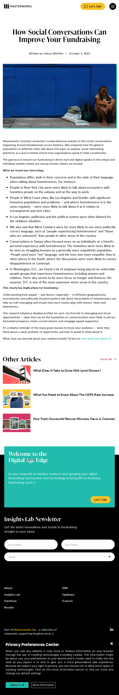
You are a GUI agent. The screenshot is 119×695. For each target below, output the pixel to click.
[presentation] (31, 571)
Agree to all (17, 685)
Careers (67, 601)
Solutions (10, 601)
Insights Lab (12, 594)
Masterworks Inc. (25, 629)
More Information (43, 685)
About (8, 588)
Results (9, 607)
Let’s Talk (95, 6)
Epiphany (68, 594)
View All (106, 359)
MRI (65, 588)
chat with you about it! (96, 338)
